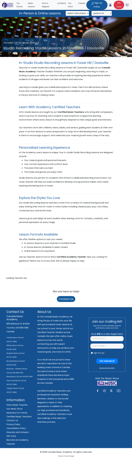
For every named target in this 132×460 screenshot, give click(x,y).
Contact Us (66, 299)
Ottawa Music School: (15, 345)
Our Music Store (14, 408)
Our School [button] (19, 5)
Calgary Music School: (15, 388)
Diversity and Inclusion (17, 432)
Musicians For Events (16, 412)
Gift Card (11, 436)
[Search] (77, 13)
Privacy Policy (13, 424)
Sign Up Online (97, 4)
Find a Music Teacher (17, 404)
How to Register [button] (45, 5)
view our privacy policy (107, 368)
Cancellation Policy (16, 428)
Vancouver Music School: (16, 380)
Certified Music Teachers (19, 416)
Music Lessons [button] (31, 5)
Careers (81, 3)
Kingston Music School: (15, 353)
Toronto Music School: (15, 337)
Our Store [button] (70, 5)
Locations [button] (61, 3)
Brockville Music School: (15, 361)
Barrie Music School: (14, 376)
